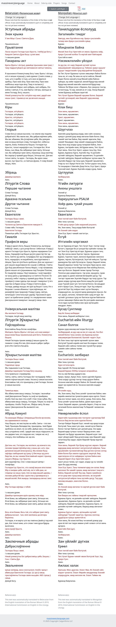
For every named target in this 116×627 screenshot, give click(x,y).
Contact (72, 3)
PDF (81, 9)
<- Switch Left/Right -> (58, 9)
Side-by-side (46, 3)
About (36, 3)
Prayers (56, 3)
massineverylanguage (13, 3)
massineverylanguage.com (58, 618)
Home (30, 3)
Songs (64, 3)
